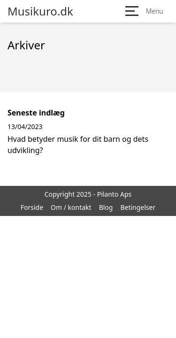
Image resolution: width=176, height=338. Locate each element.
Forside (32, 207)
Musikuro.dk (40, 11)
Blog (106, 207)
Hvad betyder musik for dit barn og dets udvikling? (78, 144)
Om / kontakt (71, 207)
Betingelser (137, 207)
